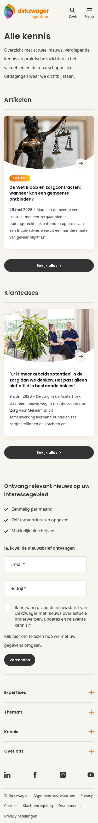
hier (16, 636)
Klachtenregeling (38, 805)
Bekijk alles (49, 265)
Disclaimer (67, 805)
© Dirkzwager (16, 795)
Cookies (11, 805)
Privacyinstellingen (20, 816)
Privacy (86, 795)
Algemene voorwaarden (54, 795)
